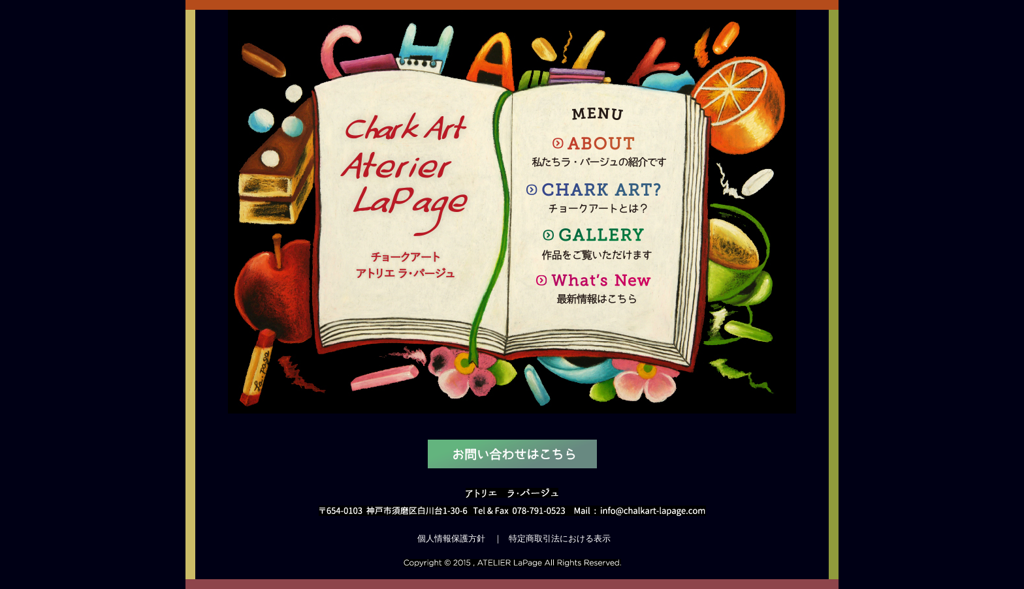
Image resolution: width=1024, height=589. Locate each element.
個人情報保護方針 (451, 538)
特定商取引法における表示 (560, 538)
